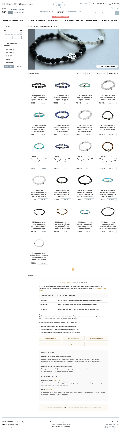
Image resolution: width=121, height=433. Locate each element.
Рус (81, 4)
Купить (43, 103)
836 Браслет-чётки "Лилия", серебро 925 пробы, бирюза (85, 98)
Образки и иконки (73, 338)
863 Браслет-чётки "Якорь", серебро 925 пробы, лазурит (62, 98)
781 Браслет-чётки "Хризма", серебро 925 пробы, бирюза (39, 159)
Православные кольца (50, 344)
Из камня (7, 45)
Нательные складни (96, 344)
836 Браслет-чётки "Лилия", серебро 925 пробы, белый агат (108, 98)
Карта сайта (115, 422)
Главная (30, 26)
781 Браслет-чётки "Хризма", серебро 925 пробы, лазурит (62, 159)
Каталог (36, 26)
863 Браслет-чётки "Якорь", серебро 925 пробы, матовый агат (39, 98)
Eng (85, 4)
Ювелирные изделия (46, 26)
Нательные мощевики (96, 338)
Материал (9, 52)
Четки (55, 26)
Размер (8, 56)
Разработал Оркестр (7, 427)
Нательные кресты (50, 338)
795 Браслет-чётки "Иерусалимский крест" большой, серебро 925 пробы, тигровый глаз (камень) (108, 161)
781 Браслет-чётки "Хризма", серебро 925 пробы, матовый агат (108, 127)
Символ (8, 63)
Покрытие (9, 49)
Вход (91, 3)
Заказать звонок (74, 13)
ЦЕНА (7, 26)
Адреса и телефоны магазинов (11, 424)
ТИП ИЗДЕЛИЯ (10, 43)
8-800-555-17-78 (46, 11)
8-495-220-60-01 (74, 11)
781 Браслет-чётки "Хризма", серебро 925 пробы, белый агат (85, 159)
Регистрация (102, 4)
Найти (117, 13)
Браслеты (73, 344)
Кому (7, 59)
